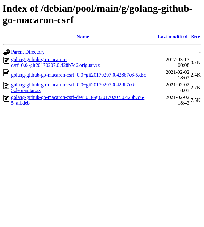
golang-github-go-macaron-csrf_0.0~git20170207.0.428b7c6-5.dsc (78, 75)
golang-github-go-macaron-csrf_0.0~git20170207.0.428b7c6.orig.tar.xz (55, 62)
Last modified (173, 36)
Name (83, 36)
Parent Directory (27, 52)
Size (195, 36)
